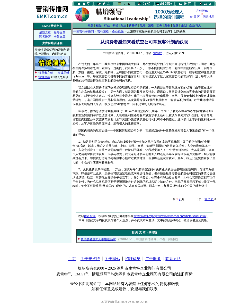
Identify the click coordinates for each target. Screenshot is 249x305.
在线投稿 (202, 11)
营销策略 (103, 31)
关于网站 (112, 259)
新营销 (133, 25)
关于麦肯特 (90, 259)
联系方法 (173, 259)
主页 (72, 259)
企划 (184, 25)
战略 (143, 25)
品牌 (175, 25)
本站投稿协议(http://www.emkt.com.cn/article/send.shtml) (170, 216)
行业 (107, 25)
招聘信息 (133, 259)
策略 (151, 25)
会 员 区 (195, 16)
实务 (159, 25)
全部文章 (59, 36)
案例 (167, 25)
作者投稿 (90, 216)
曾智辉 (157, 53)
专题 (90, 25)
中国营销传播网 (83, 31)
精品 (99, 25)
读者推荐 (45, 36)
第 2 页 (209, 199)
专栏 (115, 25)
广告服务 (153, 259)
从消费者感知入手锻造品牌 (98, 239)
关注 (123, 25)
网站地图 (208, 16)
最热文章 (59, 32)
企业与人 (195, 25)
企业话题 (118, 31)
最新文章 (45, 32)
